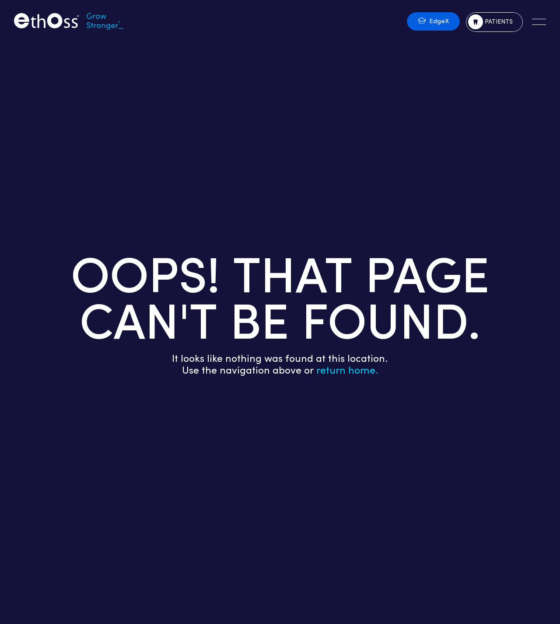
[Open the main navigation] (539, 22)
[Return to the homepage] (68, 22)
